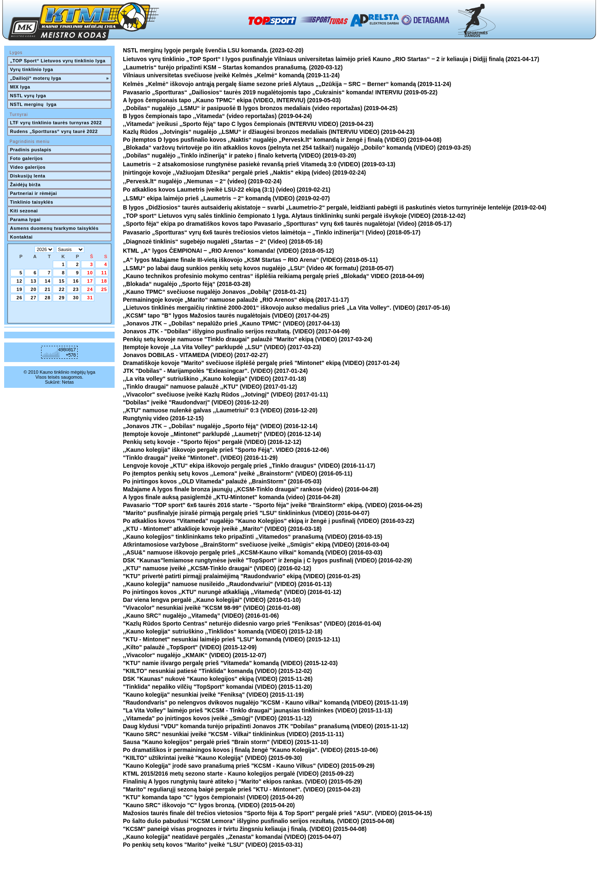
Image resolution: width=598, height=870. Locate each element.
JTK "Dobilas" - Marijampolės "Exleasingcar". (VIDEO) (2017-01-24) (215, 370)
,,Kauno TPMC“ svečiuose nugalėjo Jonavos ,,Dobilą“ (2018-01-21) (214, 291)
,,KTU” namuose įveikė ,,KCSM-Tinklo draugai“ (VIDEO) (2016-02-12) (217, 568)
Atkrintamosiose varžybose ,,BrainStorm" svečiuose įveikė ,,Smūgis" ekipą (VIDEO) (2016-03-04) (256, 544)
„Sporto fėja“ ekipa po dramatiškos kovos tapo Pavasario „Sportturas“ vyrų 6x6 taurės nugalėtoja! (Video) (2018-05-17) (287, 223)
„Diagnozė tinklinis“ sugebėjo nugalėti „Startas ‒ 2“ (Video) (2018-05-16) (223, 241)
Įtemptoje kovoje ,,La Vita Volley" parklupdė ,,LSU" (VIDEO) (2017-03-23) (222, 347)
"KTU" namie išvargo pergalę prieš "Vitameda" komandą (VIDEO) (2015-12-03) (230, 663)
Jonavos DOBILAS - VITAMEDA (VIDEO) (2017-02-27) (195, 355)
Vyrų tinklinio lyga (31, 69)
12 (19, 280)
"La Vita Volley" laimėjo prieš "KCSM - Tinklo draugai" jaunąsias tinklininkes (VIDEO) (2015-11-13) (257, 710)
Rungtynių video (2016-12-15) (163, 418)
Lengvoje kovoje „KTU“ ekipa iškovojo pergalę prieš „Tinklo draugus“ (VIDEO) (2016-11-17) (249, 465)
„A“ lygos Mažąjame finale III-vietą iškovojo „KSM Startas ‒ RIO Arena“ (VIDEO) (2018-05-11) (250, 259)
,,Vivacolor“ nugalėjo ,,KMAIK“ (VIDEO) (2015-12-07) (194, 655)
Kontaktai (21, 236)
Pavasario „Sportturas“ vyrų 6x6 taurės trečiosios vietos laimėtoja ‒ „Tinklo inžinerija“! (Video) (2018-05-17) (271, 232)
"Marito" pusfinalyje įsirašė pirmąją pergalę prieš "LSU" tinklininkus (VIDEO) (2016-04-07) (246, 513)
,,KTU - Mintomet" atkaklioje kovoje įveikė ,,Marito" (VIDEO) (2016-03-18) (222, 528)
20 (34, 289)
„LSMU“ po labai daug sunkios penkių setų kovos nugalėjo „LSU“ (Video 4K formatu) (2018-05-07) (258, 268)
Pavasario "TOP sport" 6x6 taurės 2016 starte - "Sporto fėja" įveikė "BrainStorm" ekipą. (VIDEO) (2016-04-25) (272, 505)
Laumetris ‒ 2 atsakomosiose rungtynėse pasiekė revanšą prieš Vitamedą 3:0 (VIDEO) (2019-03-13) (259, 164)
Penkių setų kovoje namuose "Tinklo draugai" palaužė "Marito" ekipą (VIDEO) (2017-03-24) (247, 339)
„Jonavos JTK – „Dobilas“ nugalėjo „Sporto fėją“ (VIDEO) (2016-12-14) (220, 426)
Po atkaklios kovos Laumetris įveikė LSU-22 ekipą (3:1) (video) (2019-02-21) (227, 189)
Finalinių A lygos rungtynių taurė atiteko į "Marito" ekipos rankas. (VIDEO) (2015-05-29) (242, 781)
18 (104, 280)
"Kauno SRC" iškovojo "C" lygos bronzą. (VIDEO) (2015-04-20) (209, 805)
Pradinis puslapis (30, 149)
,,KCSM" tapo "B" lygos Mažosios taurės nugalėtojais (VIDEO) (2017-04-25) (226, 315)
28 (48, 297)
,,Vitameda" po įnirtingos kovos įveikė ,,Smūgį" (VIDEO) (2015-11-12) (217, 718)
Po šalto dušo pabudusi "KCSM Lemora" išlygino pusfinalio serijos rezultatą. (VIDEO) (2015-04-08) (259, 821)
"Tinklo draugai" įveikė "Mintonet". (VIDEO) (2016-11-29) (200, 457)
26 (19, 297)
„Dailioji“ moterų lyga (59, 78)
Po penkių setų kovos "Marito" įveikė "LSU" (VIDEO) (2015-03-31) (213, 844)
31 (90, 297)
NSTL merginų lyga (33, 104)
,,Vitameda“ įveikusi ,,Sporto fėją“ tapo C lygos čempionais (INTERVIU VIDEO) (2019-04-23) (248, 124)
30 (76, 297)
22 (62, 289)
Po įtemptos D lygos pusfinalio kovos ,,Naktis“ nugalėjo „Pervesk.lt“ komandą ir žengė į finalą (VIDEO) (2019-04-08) (282, 139)
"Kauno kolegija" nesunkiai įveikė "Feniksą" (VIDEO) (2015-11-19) (213, 694)
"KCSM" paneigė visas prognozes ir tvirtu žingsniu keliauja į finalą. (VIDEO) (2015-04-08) (245, 829)
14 (48, 280)
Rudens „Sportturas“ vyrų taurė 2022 (54, 131)
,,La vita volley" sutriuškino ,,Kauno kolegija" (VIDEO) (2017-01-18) (214, 378)
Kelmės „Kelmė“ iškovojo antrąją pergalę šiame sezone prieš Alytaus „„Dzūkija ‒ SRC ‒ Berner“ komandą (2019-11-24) (287, 84)
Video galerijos (28, 167)
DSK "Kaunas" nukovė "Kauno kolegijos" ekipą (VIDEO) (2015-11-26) (218, 678)
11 (104, 272)
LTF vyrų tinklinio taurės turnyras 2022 (56, 122)
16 (76, 280)
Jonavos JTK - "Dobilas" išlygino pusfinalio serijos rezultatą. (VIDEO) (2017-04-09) (236, 331)
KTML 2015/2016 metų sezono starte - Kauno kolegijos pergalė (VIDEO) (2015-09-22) (238, 773)
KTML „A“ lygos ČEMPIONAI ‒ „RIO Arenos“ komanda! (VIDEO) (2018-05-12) (228, 250)
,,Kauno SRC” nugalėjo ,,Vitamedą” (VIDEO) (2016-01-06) (201, 615)
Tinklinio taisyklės (31, 202)
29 (62, 297)
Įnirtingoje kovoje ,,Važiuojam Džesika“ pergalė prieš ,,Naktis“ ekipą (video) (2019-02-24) (244, 172)
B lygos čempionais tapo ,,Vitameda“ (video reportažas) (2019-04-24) (217, 116)
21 (48, 289)
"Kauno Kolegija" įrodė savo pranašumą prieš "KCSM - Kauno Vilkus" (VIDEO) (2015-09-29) (249, 765)
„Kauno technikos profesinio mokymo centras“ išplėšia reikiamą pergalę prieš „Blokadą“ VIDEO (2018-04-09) (273, 276)
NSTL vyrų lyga (28, 95)
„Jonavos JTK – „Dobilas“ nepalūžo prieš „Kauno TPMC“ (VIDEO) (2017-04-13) (231, 323)
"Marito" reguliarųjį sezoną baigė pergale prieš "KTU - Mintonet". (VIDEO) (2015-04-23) (241, 789)
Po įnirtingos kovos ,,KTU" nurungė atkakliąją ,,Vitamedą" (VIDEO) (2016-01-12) (232, 592)
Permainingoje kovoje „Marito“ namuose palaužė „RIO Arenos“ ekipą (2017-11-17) (236, 299)
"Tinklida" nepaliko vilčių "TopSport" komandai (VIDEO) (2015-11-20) (217, 686)
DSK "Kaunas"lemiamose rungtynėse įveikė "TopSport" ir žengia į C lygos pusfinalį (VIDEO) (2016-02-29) (267, 560)
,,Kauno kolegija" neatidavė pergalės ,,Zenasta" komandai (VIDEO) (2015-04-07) (232, 836)
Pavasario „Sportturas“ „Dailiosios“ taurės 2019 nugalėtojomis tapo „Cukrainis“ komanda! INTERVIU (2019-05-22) (280, 92)
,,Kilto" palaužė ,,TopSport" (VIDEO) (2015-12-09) (190, 647)
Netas (68, 382)
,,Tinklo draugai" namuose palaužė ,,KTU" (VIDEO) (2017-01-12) (210, 386)
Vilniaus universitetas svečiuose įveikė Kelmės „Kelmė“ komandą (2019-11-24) (231, 75)
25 (104, 289)
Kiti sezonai (24, 210)
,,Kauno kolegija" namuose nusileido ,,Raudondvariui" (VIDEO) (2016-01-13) (227, 584)
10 (90, 272)
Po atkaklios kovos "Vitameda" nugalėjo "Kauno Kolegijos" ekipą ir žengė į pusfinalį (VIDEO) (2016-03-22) (268, 521)
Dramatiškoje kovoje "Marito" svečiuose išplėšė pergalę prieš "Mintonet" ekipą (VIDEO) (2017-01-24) (261, 363)
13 (34, 280)
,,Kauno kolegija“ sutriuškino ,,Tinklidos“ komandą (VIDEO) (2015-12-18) (223, 631)
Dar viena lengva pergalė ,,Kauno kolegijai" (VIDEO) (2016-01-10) (212, 599)
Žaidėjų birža (25, 184)
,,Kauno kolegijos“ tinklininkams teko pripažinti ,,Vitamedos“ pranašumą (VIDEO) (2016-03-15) (252, 536)
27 (34, 297)
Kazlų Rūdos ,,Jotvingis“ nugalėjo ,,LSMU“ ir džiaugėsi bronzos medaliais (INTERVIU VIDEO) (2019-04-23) (268, 131)
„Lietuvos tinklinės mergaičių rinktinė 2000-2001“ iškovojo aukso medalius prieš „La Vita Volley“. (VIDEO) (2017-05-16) (286, 307)
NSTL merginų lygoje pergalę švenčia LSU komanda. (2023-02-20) (213, 50)
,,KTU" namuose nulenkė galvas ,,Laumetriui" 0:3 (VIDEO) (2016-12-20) (220, 410)
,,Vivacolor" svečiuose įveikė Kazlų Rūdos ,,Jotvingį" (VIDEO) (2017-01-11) (225, 394)
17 (90, 280)
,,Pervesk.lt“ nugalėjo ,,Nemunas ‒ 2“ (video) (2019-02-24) (202, 181)
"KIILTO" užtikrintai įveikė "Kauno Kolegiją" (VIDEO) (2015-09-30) (212, 757)
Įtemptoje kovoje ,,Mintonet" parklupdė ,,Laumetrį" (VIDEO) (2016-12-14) (222, 434)
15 (62, 280)
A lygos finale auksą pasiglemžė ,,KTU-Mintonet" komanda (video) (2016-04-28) (231, 497)
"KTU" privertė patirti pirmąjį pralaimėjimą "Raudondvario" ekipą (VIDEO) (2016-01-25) (241, 576)
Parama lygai (25, 219)
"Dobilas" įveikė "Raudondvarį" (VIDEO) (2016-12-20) (196, 402)
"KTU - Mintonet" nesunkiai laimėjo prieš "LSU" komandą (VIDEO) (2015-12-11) (231, 639)
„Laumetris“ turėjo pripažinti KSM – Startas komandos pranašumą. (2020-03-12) (233, 67)
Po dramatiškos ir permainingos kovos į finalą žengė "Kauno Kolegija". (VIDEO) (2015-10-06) (250, 750)
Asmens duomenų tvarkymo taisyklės (54, 228)
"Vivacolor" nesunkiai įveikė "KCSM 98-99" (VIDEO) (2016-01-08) (211, 607)
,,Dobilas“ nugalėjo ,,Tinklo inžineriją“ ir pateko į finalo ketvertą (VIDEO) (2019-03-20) (239, 155)
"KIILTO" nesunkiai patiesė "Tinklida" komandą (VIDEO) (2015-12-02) (217, 671)
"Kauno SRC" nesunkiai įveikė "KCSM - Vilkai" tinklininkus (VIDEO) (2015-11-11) (233, 734)
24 (90, 289)
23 (76, 289)
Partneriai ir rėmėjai (33, 193)
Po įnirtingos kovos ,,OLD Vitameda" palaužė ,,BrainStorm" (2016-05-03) (222, 481)
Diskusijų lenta (27, 175)
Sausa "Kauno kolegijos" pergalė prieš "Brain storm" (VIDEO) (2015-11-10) (225, 742)
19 (19, 289)
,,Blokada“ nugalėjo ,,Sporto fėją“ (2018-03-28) (186, 284)
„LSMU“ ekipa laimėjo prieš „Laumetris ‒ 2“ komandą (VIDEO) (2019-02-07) (226, 198)
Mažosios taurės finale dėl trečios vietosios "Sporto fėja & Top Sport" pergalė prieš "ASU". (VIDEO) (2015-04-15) (277, 813)
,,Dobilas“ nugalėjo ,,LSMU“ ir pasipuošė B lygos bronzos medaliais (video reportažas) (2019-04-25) (260, 108)
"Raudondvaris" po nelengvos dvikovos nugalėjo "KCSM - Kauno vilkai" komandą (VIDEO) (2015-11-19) (265, 702)
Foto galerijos (26, 158)
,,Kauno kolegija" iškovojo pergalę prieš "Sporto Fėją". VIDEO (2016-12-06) (226, 449)
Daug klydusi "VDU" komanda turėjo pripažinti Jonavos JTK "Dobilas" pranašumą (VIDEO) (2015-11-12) (265, 726)
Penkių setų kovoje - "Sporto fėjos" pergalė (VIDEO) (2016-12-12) (212, 442)
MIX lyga (20, 86)
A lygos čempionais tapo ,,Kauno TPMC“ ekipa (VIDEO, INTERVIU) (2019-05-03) (232, 100)
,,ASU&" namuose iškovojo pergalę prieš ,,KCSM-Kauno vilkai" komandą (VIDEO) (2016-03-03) (252, 552)
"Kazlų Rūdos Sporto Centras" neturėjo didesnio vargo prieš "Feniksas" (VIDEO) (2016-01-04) (252, 623)
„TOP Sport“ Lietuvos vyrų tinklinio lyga (57, 60)
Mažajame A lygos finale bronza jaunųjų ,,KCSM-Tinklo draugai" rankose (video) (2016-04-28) (250, 489)
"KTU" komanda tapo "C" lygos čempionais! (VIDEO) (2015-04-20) (213, 797)
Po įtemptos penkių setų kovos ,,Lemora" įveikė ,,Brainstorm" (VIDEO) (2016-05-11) (237, 473)
